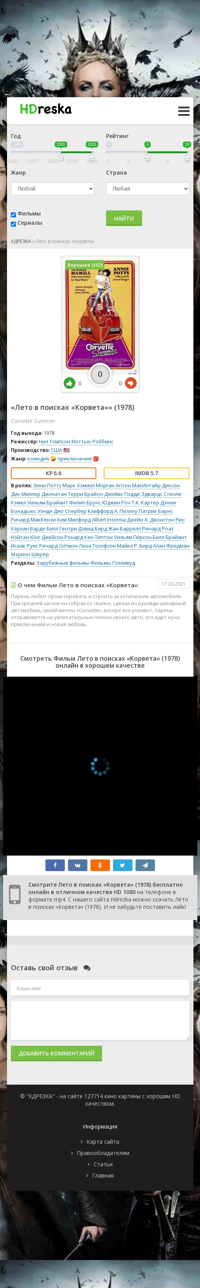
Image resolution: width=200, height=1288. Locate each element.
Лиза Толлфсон (97, 545)
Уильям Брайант (47, 502)
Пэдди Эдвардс (143, 493)
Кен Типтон (98, 537)
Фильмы (29, 213)
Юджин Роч (116, 502)
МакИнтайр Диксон (156, 485)
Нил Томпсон (54, 441)
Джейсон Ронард (62, 537)
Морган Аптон (113, 485)
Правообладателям (103, 1153)
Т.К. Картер (145, 502)
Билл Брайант (170, 537)
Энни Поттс (47, 485)
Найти (124, 218)
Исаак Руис (24, 545)
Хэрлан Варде (28, 528)
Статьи (103, 1164)
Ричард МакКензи (33, 519)
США (56, 449)
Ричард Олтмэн (58, 545)
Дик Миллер (25, 493)
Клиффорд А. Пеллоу (112, 511)
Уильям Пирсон (132, 537)
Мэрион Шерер (30, 554)
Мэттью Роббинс (92, 441)
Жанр (18, 172)
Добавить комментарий (56, 1053)
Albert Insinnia (109, 519)
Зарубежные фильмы (63, 562)
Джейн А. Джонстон (150, 519)
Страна (116, 172)
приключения (74, 458)
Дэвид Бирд (92, 528)
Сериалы (29, 222)
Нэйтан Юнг (25, 537)
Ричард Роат (158, 528)
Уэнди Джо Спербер (62, 511)
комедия (38, 458)
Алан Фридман (171, 545)
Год (16, 136)
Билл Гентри (62, 528)
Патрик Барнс (156, 511)
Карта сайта (103, 1141)
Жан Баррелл (124, 528)
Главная (103, 1175)
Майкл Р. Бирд (134, 545)
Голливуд (123, 562)
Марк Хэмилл (79, 485)
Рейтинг (117, 136)
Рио (180, 519)
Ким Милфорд (74, 519)
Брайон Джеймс (103, 493)
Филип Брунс (85, 502)
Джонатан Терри (62, 493)
